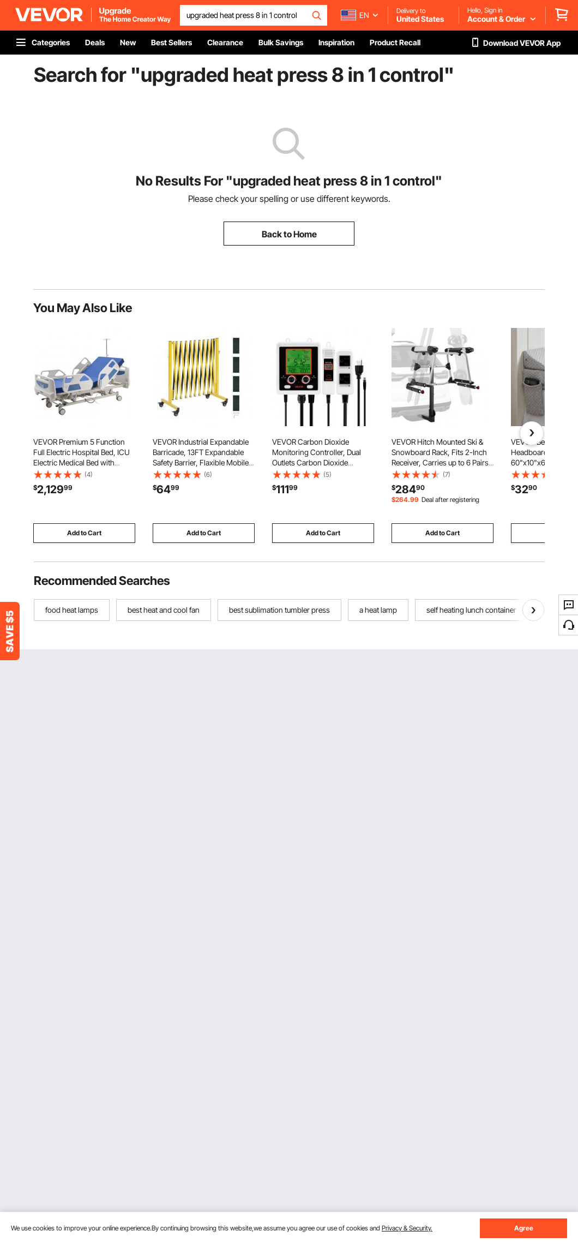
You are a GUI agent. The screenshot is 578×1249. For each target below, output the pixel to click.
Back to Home (289, 234)
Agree (523, 1228)
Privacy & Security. (407, 1228)
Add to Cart (84, 533)
